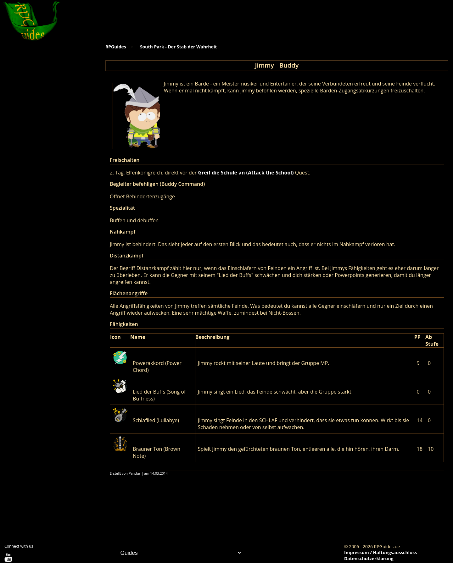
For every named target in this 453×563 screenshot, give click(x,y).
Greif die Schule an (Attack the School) (246, 172)
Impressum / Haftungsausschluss (380, 552)
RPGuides (115, 47)
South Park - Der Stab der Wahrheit (178, 47)
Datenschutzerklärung (369, 558)
